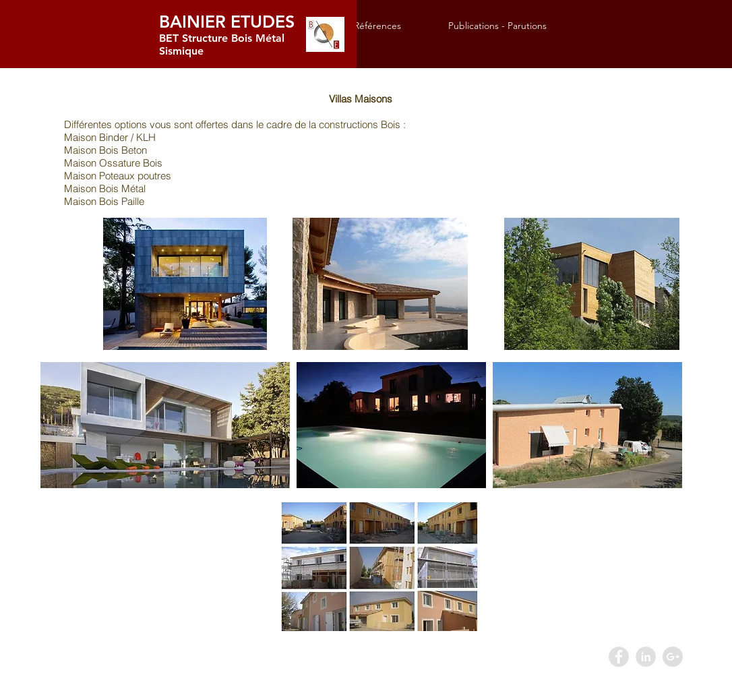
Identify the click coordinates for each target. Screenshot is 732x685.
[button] (391, 25)
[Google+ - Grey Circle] (673, 657)
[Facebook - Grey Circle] (619, 657)
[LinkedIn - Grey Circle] (646, 657)
